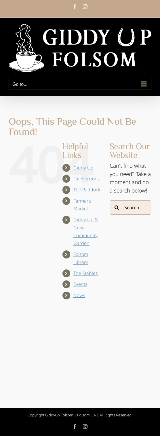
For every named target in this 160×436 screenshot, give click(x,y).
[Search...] (130, 207)
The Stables (85, 273)
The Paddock (86, 189)
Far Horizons (86, 178)
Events (80, 284)
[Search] (117, 207)
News (79, 295)
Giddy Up (83, 168)
